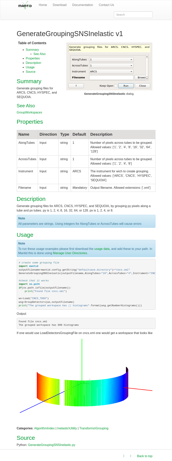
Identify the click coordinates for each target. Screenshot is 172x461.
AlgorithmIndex (44, 428)
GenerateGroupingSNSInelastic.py (51, 445)
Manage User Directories (70, 253)
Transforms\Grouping (93, 428)
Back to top (144, 456)
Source (31, 71)
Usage (30, 67)
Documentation (82, 5)
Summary (32, 49)
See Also (40, 54)
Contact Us (106, 5)
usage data (101, 248)
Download (59, 5)
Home (43, 5)
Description (33, 62)
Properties (33, 58)
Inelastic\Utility (67, 428)
